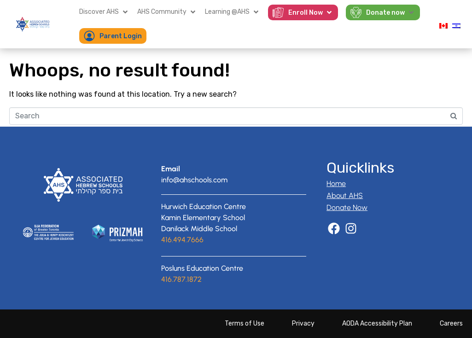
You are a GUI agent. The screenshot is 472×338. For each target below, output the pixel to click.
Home (336, 183)
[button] (104, 12)
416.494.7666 (182, 239)
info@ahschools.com (194, 179)
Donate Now (346, 207)
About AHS (344, 195)
